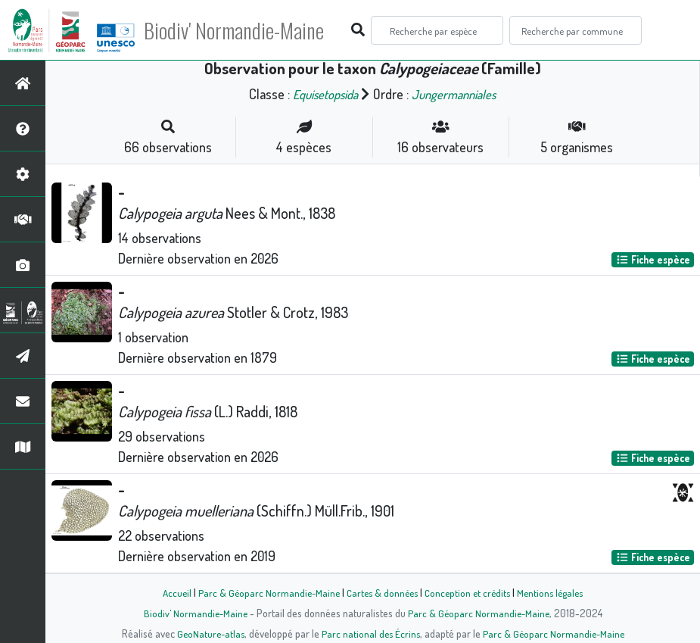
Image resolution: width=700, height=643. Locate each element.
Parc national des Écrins (370, 633)
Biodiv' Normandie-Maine (248, 30)
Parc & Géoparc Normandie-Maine (264, 592)
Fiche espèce (653, 259)
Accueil (169, 592)
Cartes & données (381, 592)
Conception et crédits (469, 592)
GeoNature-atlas (207, 633)
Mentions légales (556, 592)
